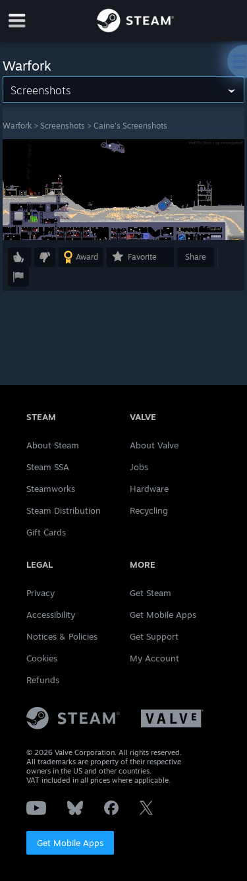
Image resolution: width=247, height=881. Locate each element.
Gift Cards (46, 532)
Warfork (17, 126)
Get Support (154, 636)
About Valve (154, 445)
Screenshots (62, 126)
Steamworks (50, 488)
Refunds (42, 680)
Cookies (41, 658)
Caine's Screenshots (130, 126)
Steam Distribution (63, 510)
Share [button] (195, 257)
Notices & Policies (61, 636)
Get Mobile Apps (70, 842)
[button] (19, 257)
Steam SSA (47, 467)
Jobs (139, 467)
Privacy (40, 593)
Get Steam (150, 593)
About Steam (52, 445)
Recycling (149, 510)
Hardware (149, 488)
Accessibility (50, 614)
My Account (154, 658)
